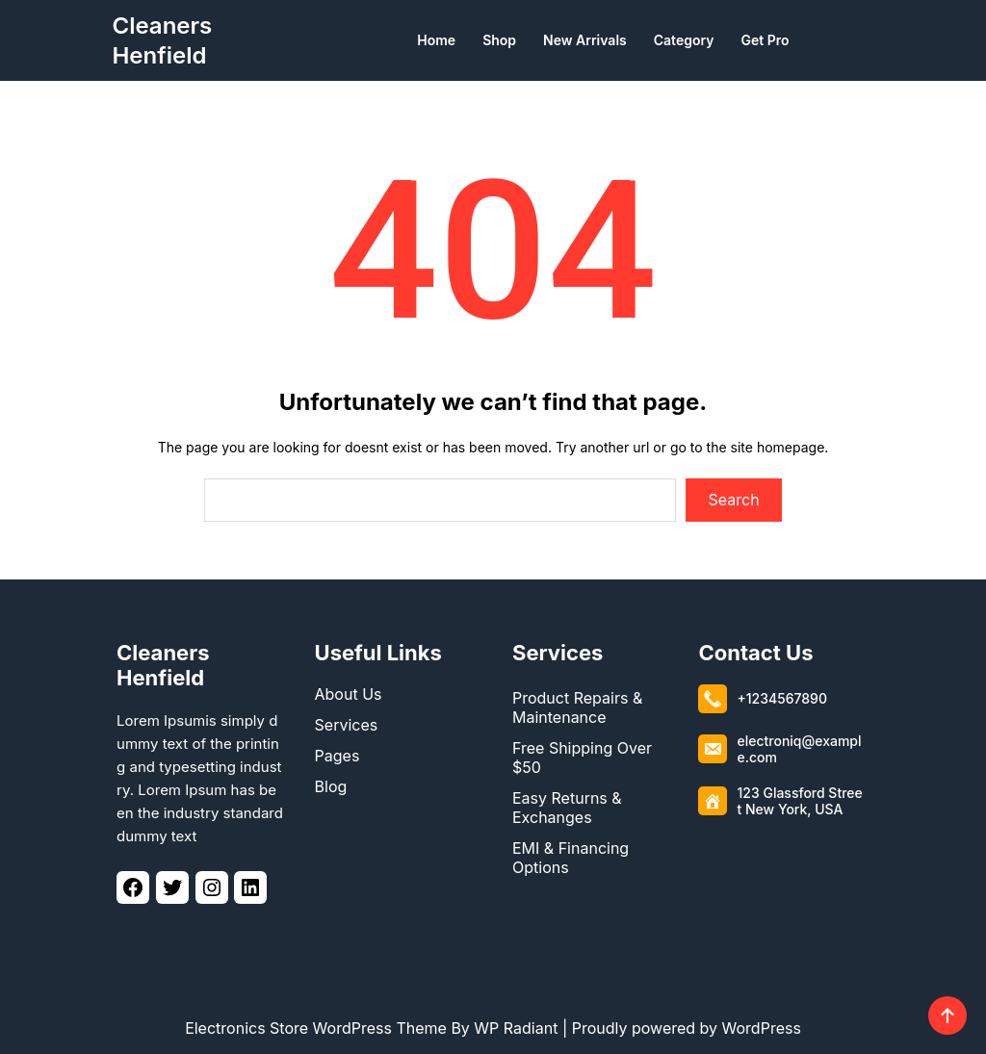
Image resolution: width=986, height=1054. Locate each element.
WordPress (761, 1028)
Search (734, 499)
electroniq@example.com (799, 749)
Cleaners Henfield (163, 665)
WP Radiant (516, 1028)
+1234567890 (781, 698)
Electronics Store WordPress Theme (316, 1028)
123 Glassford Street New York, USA (799, 800)
